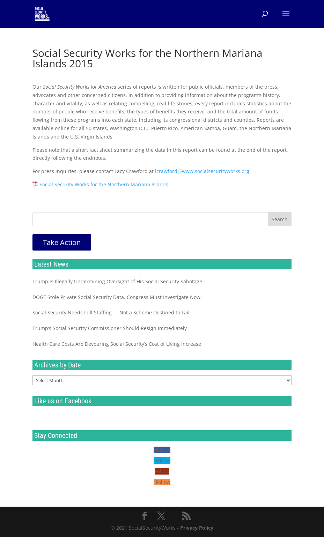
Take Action (62, 242)
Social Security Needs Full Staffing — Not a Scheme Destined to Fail (111, 312)
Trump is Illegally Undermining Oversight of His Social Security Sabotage (117, 281)
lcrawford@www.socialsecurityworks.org (202, 171)
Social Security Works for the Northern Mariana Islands (103, 184)
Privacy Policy (196, 527)
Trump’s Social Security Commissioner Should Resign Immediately (109, 328)
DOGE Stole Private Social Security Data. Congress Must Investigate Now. (117, 297)
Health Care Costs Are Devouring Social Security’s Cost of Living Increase (116, 344)
